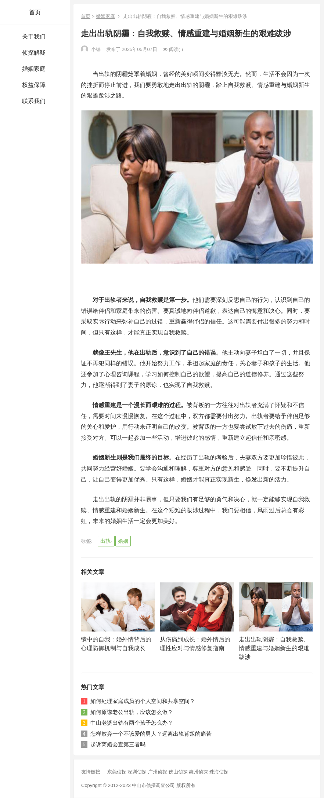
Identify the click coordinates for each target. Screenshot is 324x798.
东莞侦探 (117, 772)
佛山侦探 (179, 772)
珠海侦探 (218, 772)
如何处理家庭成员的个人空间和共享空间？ (142, 701)
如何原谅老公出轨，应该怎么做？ (131, 712)
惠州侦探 (199, 772)
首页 (35, 12)
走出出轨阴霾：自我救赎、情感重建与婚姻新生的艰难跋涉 (274, 648)
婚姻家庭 (105, 16)
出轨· (106, 541)
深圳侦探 (137, 772)
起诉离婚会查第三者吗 (117, 744)
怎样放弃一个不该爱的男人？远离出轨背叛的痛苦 (151, 734)
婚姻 (123, 541)
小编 (91, 49)
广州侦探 (158, 772)
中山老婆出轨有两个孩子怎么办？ (131, 723)
